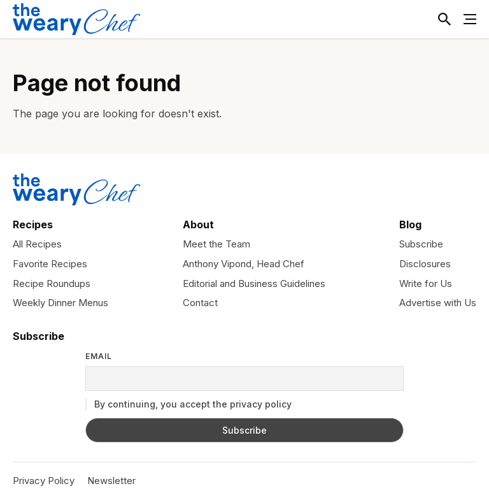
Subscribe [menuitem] (421, 244)
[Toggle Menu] (470, 19)
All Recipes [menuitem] (37, 244)
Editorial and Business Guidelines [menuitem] (254, 283)
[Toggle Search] (444, 19)
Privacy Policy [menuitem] (43, 480)
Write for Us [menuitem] (425, 283)
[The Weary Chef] (76, 19)
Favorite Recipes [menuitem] (50, 264)
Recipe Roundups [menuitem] (51, 283)
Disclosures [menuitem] (425, 264)
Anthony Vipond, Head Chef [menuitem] (243, 264)
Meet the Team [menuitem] (216, 244)
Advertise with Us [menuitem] (437, 303)
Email (98, 356)
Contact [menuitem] (200, 303)
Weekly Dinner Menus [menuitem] (60, 303)
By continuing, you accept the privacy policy (188, 404)
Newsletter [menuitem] (111, 480)
